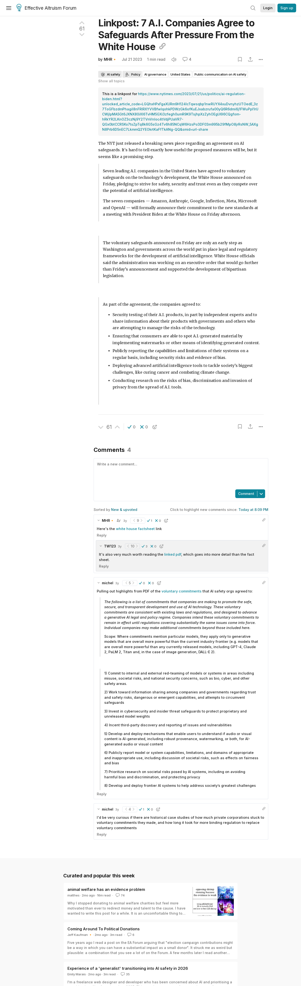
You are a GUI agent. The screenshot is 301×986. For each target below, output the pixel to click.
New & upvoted (124, 510)
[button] (131, 427)
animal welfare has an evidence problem (106, 889)
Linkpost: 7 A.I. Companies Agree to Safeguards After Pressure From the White (176, 34)
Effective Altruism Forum (46, 8)
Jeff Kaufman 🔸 (79, 935)
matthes (73, 895)
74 (120, 895)
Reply (101, 535)
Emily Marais (76, 974)
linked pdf (172, 554)
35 (125, 974)
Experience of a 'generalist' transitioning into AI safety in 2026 (127, 968)
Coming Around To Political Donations (103, 928)
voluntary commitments (182, 591)
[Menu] (9, 8)
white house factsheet (135, 529)
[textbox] (180, 473)
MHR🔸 (110, 59)
